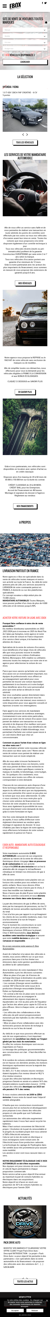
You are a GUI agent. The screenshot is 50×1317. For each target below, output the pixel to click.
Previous (23, 134)
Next (27, 134)
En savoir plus (25, 1315)
